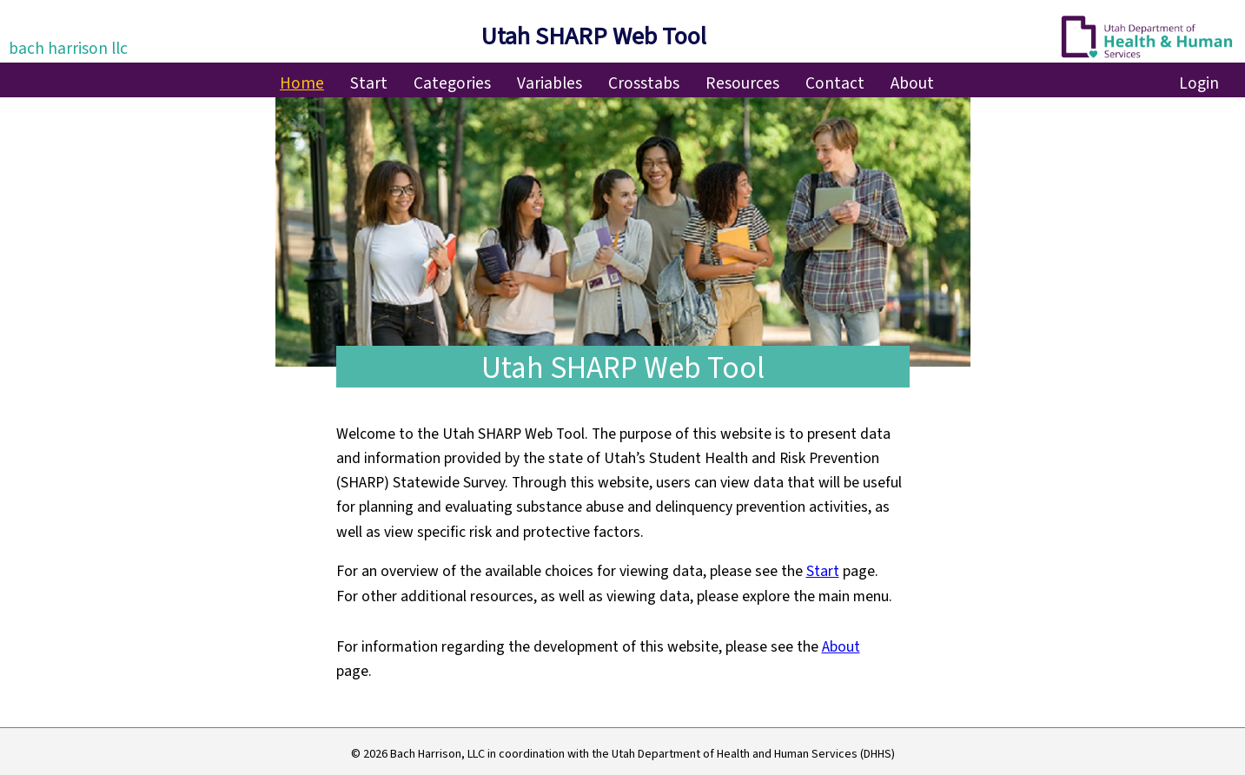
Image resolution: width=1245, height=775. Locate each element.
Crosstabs (643, 83)
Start (368, 83)
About (912, 83)
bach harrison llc (68, 48)
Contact (834, 83)
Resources (742, 83)
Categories (452, 83)
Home (302, 83)
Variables (549, 83)
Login (1199, 83)
